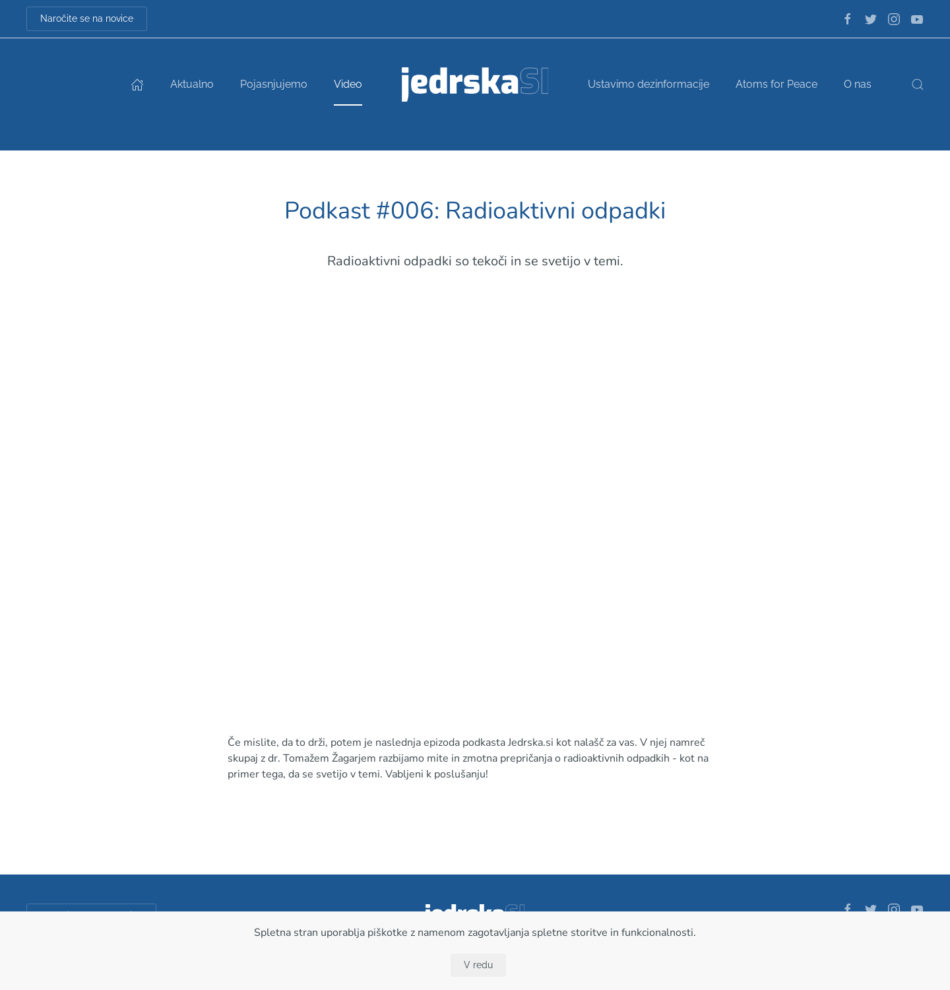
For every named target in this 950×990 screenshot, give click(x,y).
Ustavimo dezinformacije (648, 84)
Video (348, 84)
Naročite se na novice (86, 18)
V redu (478, 965)
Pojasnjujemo (273, 84)
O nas (857, 84)
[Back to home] (475, 84)
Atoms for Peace (776, 84)
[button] (917, 84)
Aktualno (192, 84)
